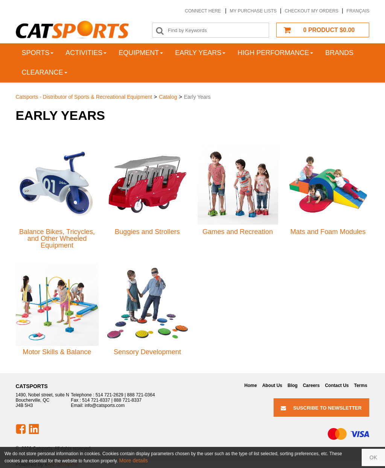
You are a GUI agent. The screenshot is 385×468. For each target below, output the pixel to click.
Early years (200, 53)
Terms (360, 385)
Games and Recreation (237, 231)
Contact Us (336, 385)
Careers (311, 385)
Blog (293, 385)
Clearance (44, 72)
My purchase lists (253, 11)
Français (358, 11)
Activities (86, 53)
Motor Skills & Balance (57, 352)
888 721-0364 (141, 395)
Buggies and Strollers (147, 231)
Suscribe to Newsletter (321, 408)
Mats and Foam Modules (327, 231)
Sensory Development (147, 352)
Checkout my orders (311, 11)
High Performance (275, 53)
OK (373, 457)
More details (133, 460)
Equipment (141, 53)
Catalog (168, 97)
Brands (339, 53)
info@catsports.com (105, 405)
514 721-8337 (96, 400)
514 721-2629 (109, 395)
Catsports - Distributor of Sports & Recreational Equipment (84, 97)
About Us (272, 385)
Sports (38, 53)
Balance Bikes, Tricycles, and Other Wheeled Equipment (57, 238)
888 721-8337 (128, 400)
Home (250, 385)
